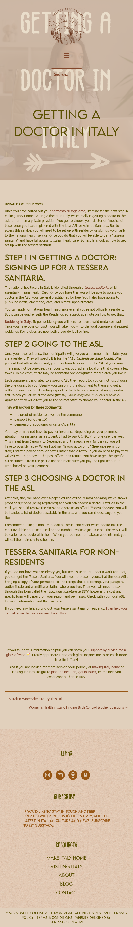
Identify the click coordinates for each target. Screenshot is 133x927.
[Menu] (66, 56)
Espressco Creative (66, 922)
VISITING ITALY (66, 866)
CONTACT (66, 892)
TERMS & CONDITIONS (54, 917)
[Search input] (66, 74)
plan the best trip (63, 672)
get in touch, (87, 672)
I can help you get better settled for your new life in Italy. (66, 610)
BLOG (66, 884)
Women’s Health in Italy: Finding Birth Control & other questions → (78, 707)
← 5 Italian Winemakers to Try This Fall (33, 699)
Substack (44, 825)
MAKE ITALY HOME (66, 858)
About (67, 875)
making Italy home (106, 667)
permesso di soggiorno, (69, 211)
